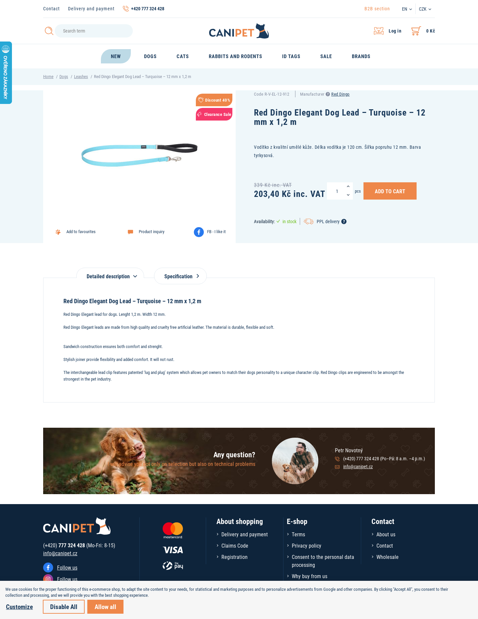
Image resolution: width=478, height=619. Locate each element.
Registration (234, 556)
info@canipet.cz (358, 466)
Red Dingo (340, 94)
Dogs (63, 76)
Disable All (63, 606)
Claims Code (234, 545)
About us (385, 534)
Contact (51, 8)
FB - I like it (216, 231)
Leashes (81, 76)
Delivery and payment (91, 8)
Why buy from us (309, 576)
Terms (298, 534)
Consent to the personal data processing (323, 560)
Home (48, 76)
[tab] (110, 273)
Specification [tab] (180, 276)
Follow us (67, 567)
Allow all (105, 606)
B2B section (377, 8)
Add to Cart (390, 191)
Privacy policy (306, 545)
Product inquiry (151, 231)
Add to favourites (81, 231)
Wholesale (387, 556)
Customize (19, 606)
